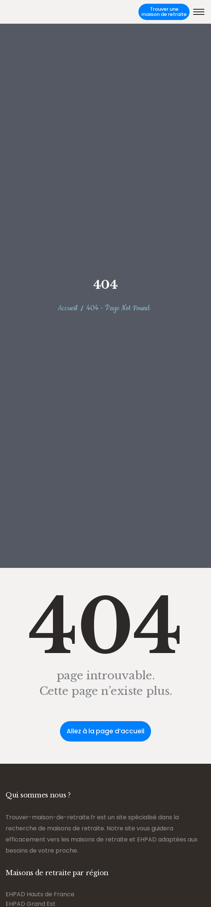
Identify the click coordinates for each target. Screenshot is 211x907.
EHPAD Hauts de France (40, 894)
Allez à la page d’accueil (105, 731)
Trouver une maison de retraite (164, 12)
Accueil (67, 308)
